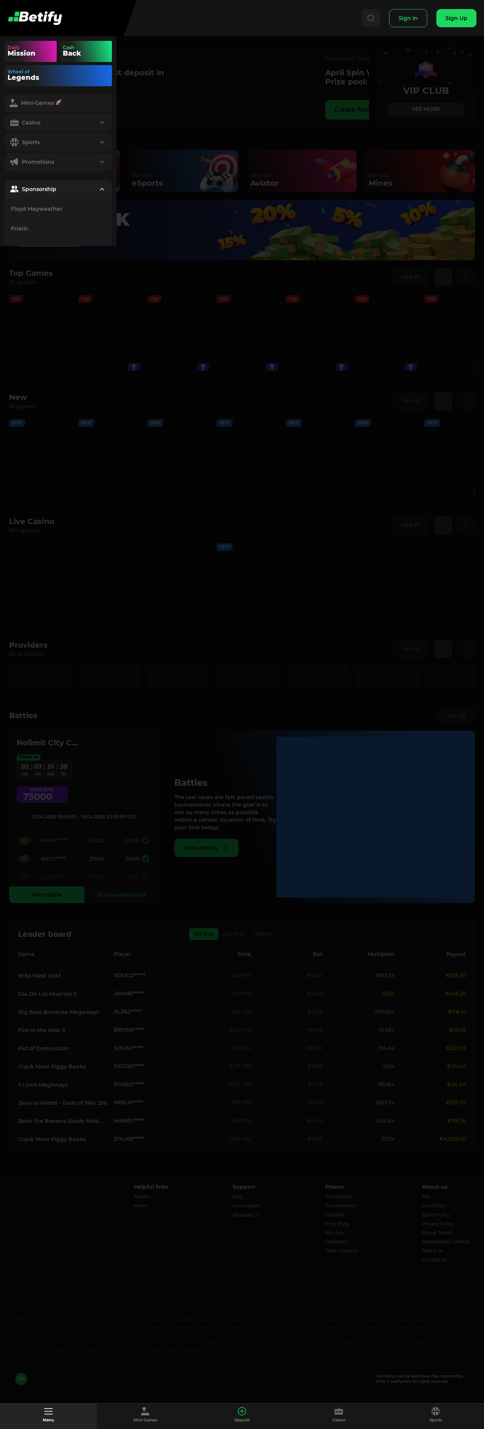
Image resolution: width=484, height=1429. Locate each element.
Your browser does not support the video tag (99, 51)
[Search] (371, 18)
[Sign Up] (456, 18)
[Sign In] (408, 18)
